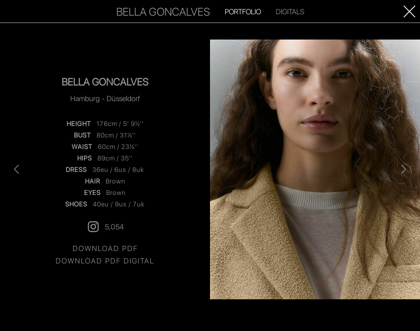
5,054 (105, 227)
